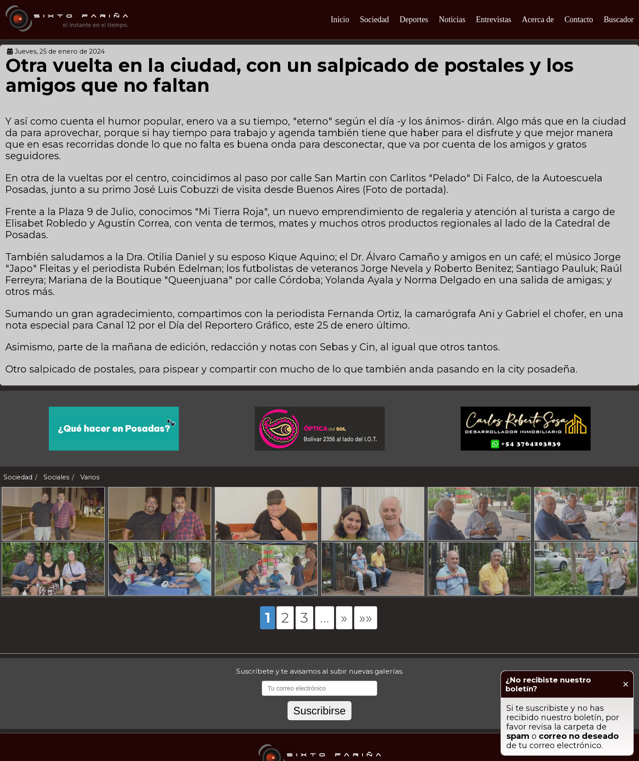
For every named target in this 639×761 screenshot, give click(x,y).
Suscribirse (319, 730)
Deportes (413, 19)
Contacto (578, 19)
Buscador (619, 19)
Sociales (56, 477)
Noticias (452, 19)
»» (365, 637)
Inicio (340, 19)
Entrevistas (494, 19)
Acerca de (538, 19)
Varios (89, 477)
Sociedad (374, 19)
